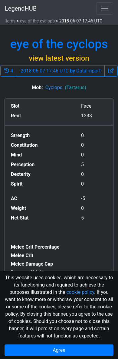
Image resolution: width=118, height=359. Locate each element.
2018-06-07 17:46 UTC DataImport (60, 71)
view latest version (59, 58)
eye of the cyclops (37, 21)
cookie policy (80, 292)
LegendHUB (21, 8)
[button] (111, 71)
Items (10, 21)
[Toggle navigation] (104, 8)
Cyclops (65, 87)
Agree (59, 350)
